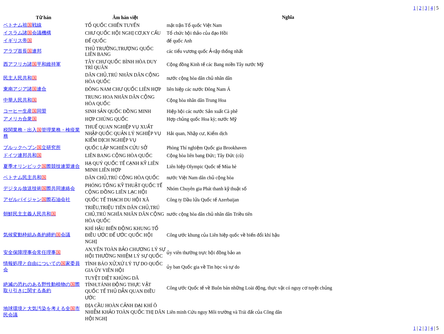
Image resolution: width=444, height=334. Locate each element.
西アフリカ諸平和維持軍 (32, 64)
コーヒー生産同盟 (24, 111)
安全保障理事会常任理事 (32, 252)
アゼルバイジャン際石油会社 (36, 199)
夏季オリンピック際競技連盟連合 (41, 166)
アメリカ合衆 (20, 118)
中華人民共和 (20, 99)
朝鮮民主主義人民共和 (29, 213)
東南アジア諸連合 (24, 88)
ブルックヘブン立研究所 (32, 147)
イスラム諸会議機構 (27, 32)
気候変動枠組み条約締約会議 (36, 234)
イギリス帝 (17, 40)
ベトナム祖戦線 (22, 24)
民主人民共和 (20, 77)
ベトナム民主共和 (24, 177)
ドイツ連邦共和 (22, 155)
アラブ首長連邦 (22, 50)
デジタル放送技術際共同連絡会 (39, 188)
